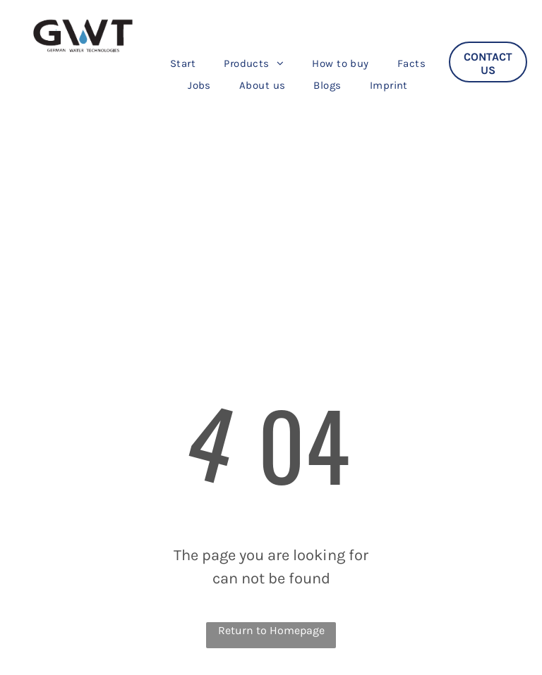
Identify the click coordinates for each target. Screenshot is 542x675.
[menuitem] (183, 64)
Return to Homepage (271, 630)
